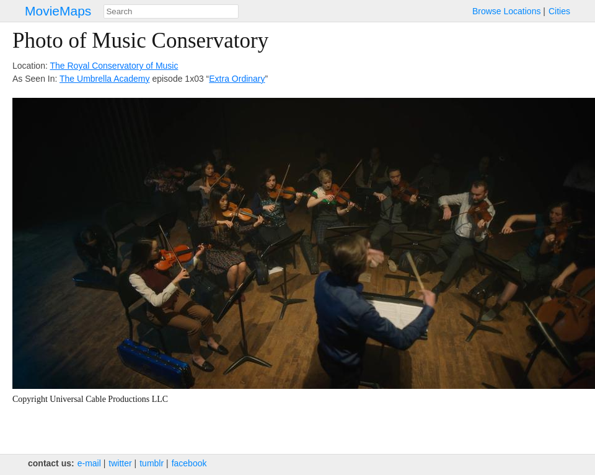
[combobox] (171, 11)
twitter (119, 463)
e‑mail (89, 463)
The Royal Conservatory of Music (114, 66)
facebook (189, 463)
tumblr (151, 463)
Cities (559, 11)
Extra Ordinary (237, 79)
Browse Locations (506, 11)
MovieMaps (58, 10)
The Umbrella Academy (105, 79)
